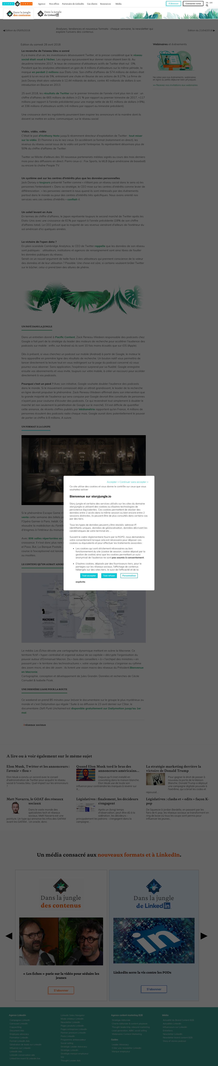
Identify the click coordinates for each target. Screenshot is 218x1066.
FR (207, 2)
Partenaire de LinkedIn (73, 3)
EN (211, 2)
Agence (41, 3)
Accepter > (113, 481)
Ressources (105, 3)
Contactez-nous (193, 3)
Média (118, 3)
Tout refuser (109, 575)
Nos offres (54, 3)
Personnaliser (129, 575)
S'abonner (173, 3)
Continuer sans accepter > (134, 481)
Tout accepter (89, 575)
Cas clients (92, 3)
